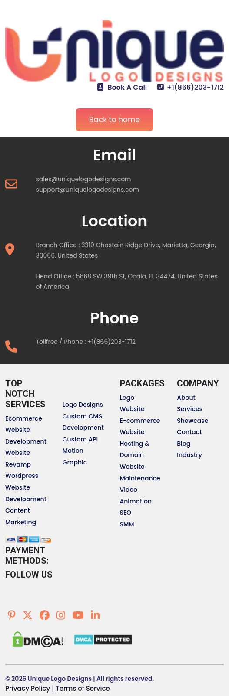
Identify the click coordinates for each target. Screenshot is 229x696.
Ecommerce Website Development (25, 430)
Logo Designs (83, 404)
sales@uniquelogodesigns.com (83, 179)
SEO (126, 512)
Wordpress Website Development (25, 487)
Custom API (80, 439)
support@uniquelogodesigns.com (87, 189)
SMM (127, 524)
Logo (127, 397)
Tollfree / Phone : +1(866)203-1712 (86, 341)
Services (189, 409)
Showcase (192, 420)
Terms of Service (83, 688)
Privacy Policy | (29, 688)
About (186, 397)
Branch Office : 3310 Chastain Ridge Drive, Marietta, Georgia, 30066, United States (126, 250)
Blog (183, 443)
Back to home (114, 119)
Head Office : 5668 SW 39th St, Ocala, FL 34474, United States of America (127, 281)
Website (132, 409)
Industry (189, 455)
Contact (189, 432)
